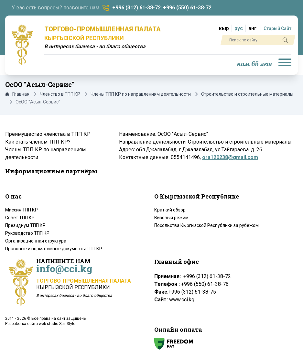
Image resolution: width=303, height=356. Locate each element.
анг (252, 28)
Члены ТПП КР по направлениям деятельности (141, 94)
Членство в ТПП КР (60, 94)
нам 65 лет (254, 64)
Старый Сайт (277, 28)
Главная (17, 94)
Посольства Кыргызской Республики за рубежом (206, 225)
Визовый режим (171, 217)
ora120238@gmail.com (230, 157)
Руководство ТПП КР (27, 233)
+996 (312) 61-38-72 (136, 8)
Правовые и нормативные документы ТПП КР (53, 248)
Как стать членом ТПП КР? (37, 142)
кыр (224, 28)
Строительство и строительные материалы (247, 94)
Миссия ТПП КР (21, 209)
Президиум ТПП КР (25, 225)
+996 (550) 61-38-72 (187, 8)
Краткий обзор (170, 209)
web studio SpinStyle (57, 323)
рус (238, 28)
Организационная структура (35, 240)
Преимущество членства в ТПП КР (48, 134)
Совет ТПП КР (20, 217)
